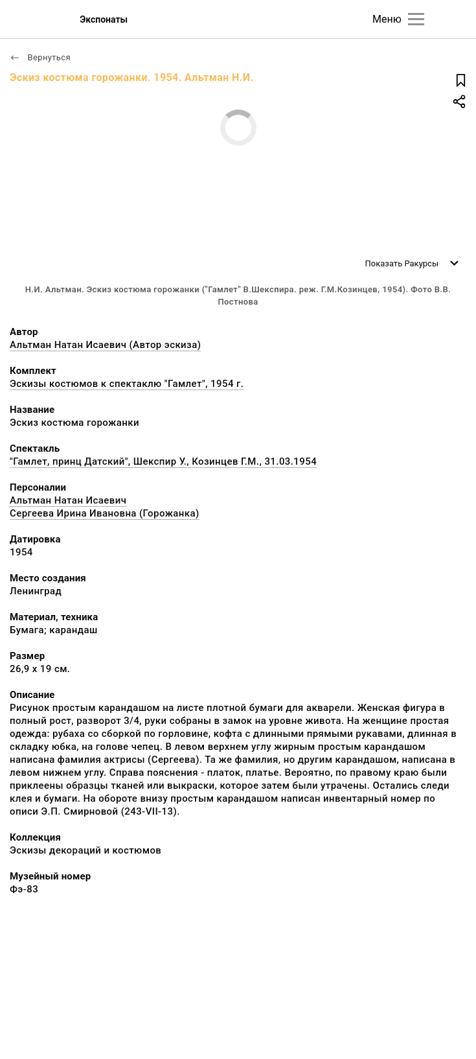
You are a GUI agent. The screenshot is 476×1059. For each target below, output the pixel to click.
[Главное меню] (416, 19)
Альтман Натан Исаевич (68, 500)
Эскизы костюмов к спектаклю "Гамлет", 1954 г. (127, 384)
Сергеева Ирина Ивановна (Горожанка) (104, 513)
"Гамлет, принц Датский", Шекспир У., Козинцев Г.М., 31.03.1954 (163, 461)
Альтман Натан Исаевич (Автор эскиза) (105, 345)
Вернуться (40, 57)
